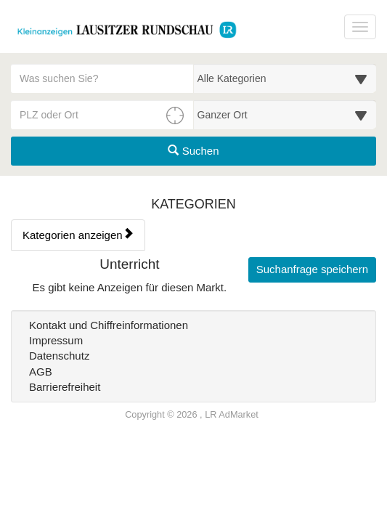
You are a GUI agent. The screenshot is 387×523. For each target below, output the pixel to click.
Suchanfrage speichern (312, 269)
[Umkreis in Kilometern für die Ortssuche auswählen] (285, 114)
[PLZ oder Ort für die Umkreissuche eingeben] (102, 114)
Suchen (193, 151)
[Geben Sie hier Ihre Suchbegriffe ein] (102, 78)
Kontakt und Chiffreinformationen (108, 325)
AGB (40, 371)
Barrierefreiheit (64, 387)
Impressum (56, 340)
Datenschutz (59, 355)
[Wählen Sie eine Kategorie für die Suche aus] (285, 78)
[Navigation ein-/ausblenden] (360, 27)
